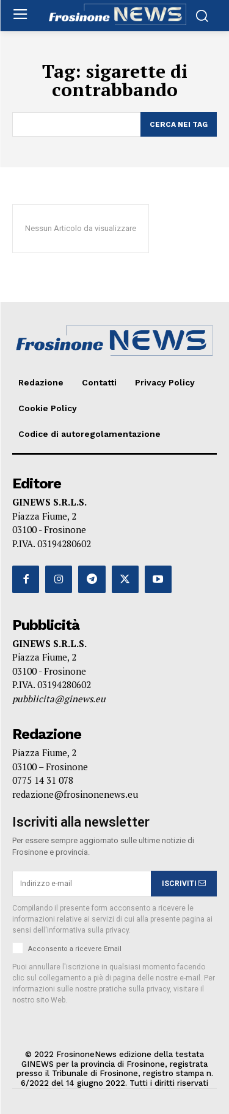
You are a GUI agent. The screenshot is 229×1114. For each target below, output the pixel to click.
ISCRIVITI (184, 883)
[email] (81, 883)
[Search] (178, 124)
